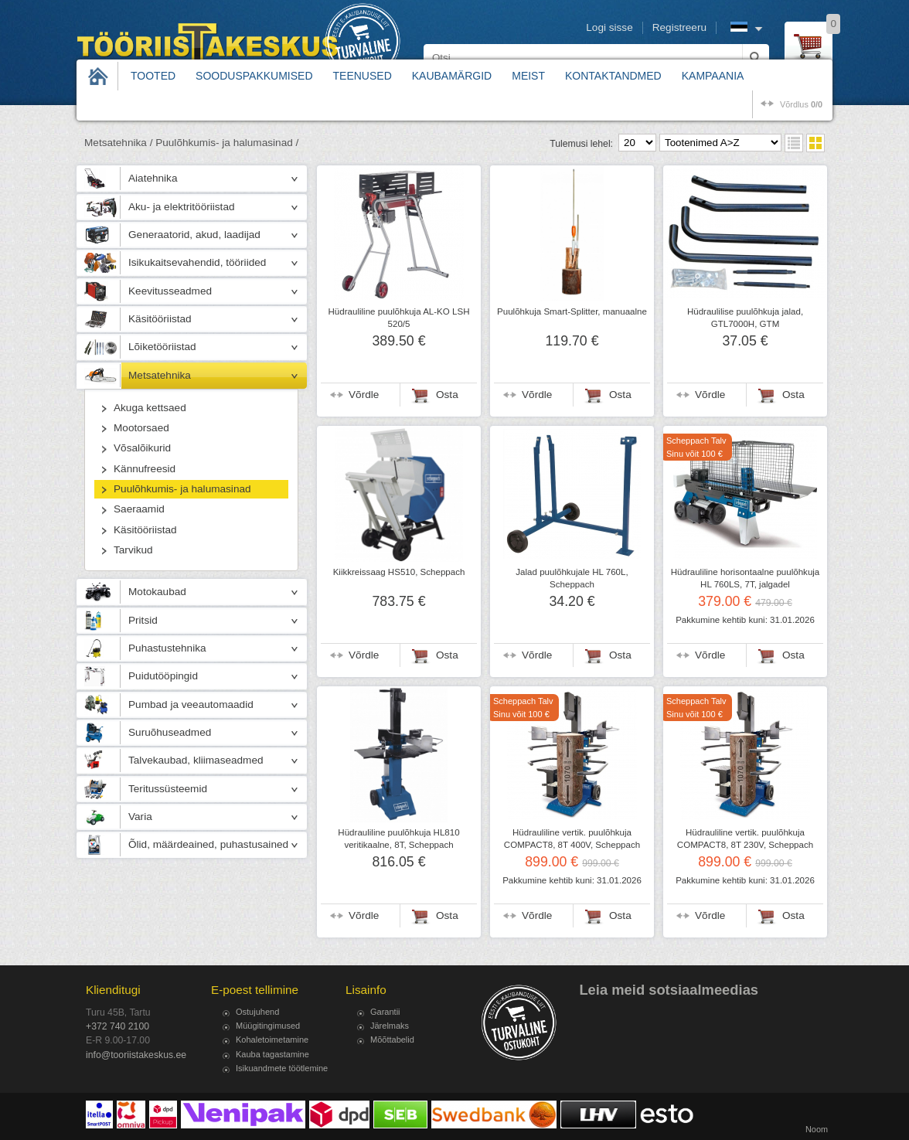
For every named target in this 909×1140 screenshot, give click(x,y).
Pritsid (143, 620)
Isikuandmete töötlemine (282, 1068)
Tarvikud (133, 550)
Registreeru (679, 27)
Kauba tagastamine (272, 1054)
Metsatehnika (159, 375)
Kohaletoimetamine (272, 1039)
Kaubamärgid (452, 76)
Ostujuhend (257, 1011)
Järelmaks (389, 1025)
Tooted (153, 76)
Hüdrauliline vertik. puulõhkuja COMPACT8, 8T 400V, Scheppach (572, 838)
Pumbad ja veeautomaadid (191, 704)
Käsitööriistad (160, 319)
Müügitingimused (268, 1025)
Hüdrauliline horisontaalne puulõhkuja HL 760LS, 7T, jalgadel (745, 578)
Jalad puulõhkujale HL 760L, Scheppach (572, 578)
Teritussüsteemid (167, 789)
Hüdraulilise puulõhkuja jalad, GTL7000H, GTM (745, 317)
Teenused (362, 76)
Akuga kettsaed (150, 407)
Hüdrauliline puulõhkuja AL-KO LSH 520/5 (399, 317)
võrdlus (801, 104)
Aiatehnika (152, 178)
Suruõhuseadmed (169, 732)
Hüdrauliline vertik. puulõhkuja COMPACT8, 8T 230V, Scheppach (745, 838)
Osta (447, 394)
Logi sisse (609, 27)
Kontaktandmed (613, 76)
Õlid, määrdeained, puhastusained (208, 844)
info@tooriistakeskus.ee (136, 1055)
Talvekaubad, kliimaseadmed (196, 760)
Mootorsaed (141, 428)
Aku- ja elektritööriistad (181, 207)
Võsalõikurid (142, 448)
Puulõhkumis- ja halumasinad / (226, 142)
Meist (528, 76)
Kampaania (713, 76)
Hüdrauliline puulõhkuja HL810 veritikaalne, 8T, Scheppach (398, 838)
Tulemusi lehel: (581, 143)
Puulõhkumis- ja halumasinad (182, 489)
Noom (816, 1129)
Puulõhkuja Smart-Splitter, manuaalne (572, 311)
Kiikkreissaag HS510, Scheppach (399, 572)
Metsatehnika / (118, 142)
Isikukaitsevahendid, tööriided (197, 262)
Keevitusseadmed (170, 291)
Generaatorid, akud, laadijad (194, 234)
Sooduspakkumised (254, 76)
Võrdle (364, 394)
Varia (140, 816)
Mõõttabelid (392, 1039)
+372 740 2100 (117, 1026)
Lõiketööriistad (162, 346)
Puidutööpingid (163, 676)
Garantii (385, 1011)
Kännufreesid (144, 469)
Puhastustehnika (167, 648)
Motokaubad (157, 591)
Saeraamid (139, 509)
